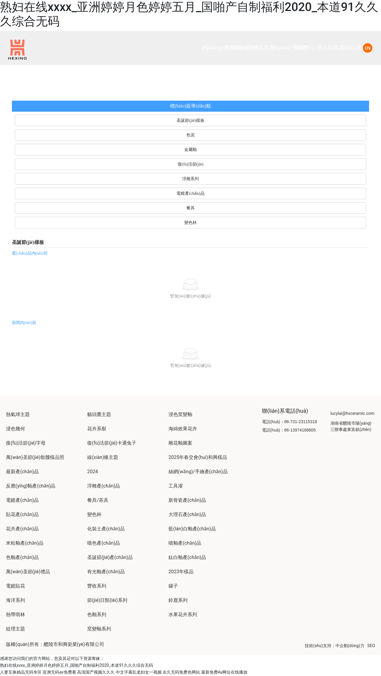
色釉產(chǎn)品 (22, 557)
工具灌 (175, 486)
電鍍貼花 (15, 586)
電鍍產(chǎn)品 (22, 500)
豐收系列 (96, 586)
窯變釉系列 (99, 629)
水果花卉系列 (182, 614)
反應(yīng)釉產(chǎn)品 (30, 486)
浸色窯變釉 (180, 414)
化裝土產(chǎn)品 (106, 529)
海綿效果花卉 (182, 429)
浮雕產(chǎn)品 (103, 486)
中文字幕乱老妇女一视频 (139, 672)
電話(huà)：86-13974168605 (289, 430)
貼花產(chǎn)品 (22, 514)
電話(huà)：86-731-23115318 (289, 421)
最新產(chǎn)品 (22, 471)
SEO (371, 645)
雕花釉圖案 (180, 443)
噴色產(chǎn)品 (103, 543)
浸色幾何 (15, 429)
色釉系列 (96, 614)
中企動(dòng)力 (349, 645)
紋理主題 (15, 629)
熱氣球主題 (18, 414)
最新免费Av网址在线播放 (224, 672)
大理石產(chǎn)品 (187, 514)
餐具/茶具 (97, 500)
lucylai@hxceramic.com (352, 413)
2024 (92, 471)
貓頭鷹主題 (99, 414)
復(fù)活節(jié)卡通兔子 (111, 443)
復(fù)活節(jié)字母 (26, 443)
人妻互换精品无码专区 (21, 672)
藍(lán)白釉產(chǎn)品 (192, 529)
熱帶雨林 (15, 614)
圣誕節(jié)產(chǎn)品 (110, 557)
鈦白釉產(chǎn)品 (187, 557)
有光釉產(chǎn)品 (106, 571)
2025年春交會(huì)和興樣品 (197, 457)
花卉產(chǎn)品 (22, 529)
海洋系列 (15, 600)
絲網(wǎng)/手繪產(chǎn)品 (198, 471)
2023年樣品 (180, 571)
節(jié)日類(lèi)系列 (107, 600)
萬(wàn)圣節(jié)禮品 (28, 571)
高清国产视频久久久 (96, 672)
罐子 (173, 586)
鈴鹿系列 (178, 600)
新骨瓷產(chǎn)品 (187, 500)
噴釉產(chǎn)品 (184, 543)
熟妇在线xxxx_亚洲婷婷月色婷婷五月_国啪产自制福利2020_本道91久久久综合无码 (76, 665)
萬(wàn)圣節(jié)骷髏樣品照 (35, 457)
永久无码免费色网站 (181, 672)
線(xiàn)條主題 (102, 457)
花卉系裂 (96, 429)
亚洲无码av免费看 (59, 672)
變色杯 (94, 514)
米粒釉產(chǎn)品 (24, 543)
